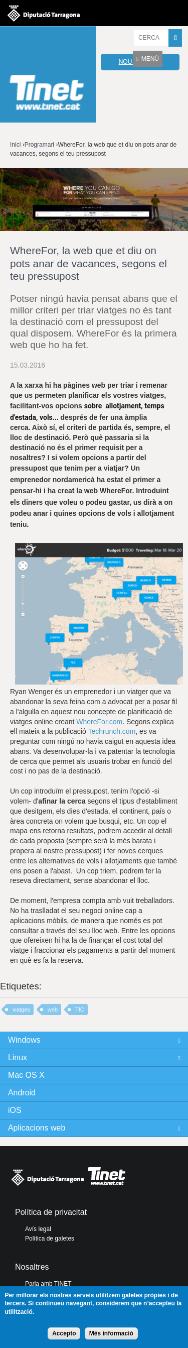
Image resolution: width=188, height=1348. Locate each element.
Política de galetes (49, 1238)
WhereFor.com (99, 722)
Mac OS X (26, 1075)
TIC (79, 1009)
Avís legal (38, 1228)
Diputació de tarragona (43, 13)
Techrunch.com (111, 731)
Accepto (64, 1333)
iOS (15, 1110)
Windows (24, 1040)
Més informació (111, 1333)
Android (22, 1092)
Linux (17, 1057)
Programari (39, 144)
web (53, 1009)
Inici (15, 144)
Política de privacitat (51, 1212)
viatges (21, 1009)
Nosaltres (32, 1267)
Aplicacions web (36, 1128)
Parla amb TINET (48, 1283)
